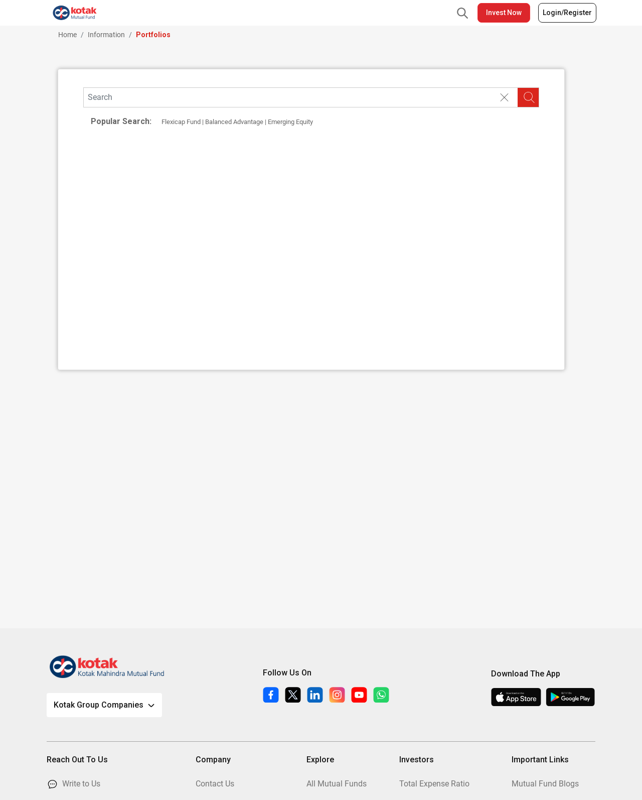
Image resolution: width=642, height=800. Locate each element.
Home (67, 35)
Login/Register (567, 13)
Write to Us (81, 783)
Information (106, 35)
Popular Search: (121, 121)
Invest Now (504, 13)
